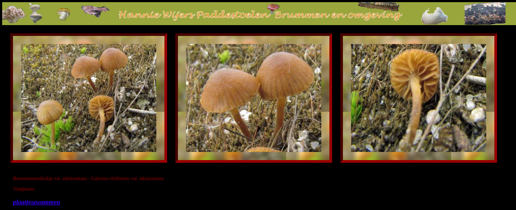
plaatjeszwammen (36, 201)
